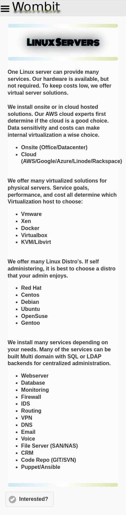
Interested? (33, 499)
